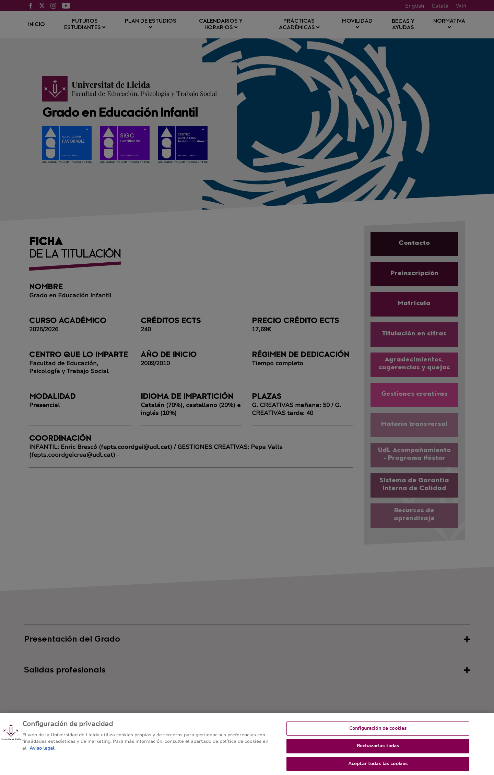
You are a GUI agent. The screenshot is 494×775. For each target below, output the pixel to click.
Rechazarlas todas (378, 753)
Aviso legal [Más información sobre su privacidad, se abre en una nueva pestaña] (42, 755)
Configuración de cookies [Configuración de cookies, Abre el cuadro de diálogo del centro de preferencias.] (378, 735)
